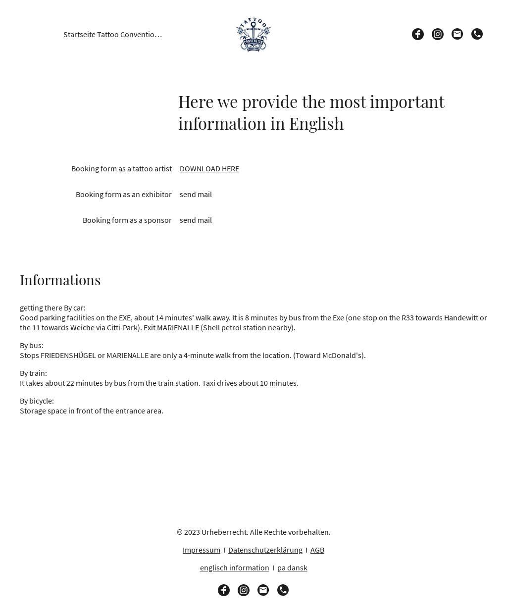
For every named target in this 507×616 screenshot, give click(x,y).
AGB (317, 550)
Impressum (201, 550)
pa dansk (292, 567)
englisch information (234, 567)
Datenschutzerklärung (265, 550)
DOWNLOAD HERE (209, 168)
